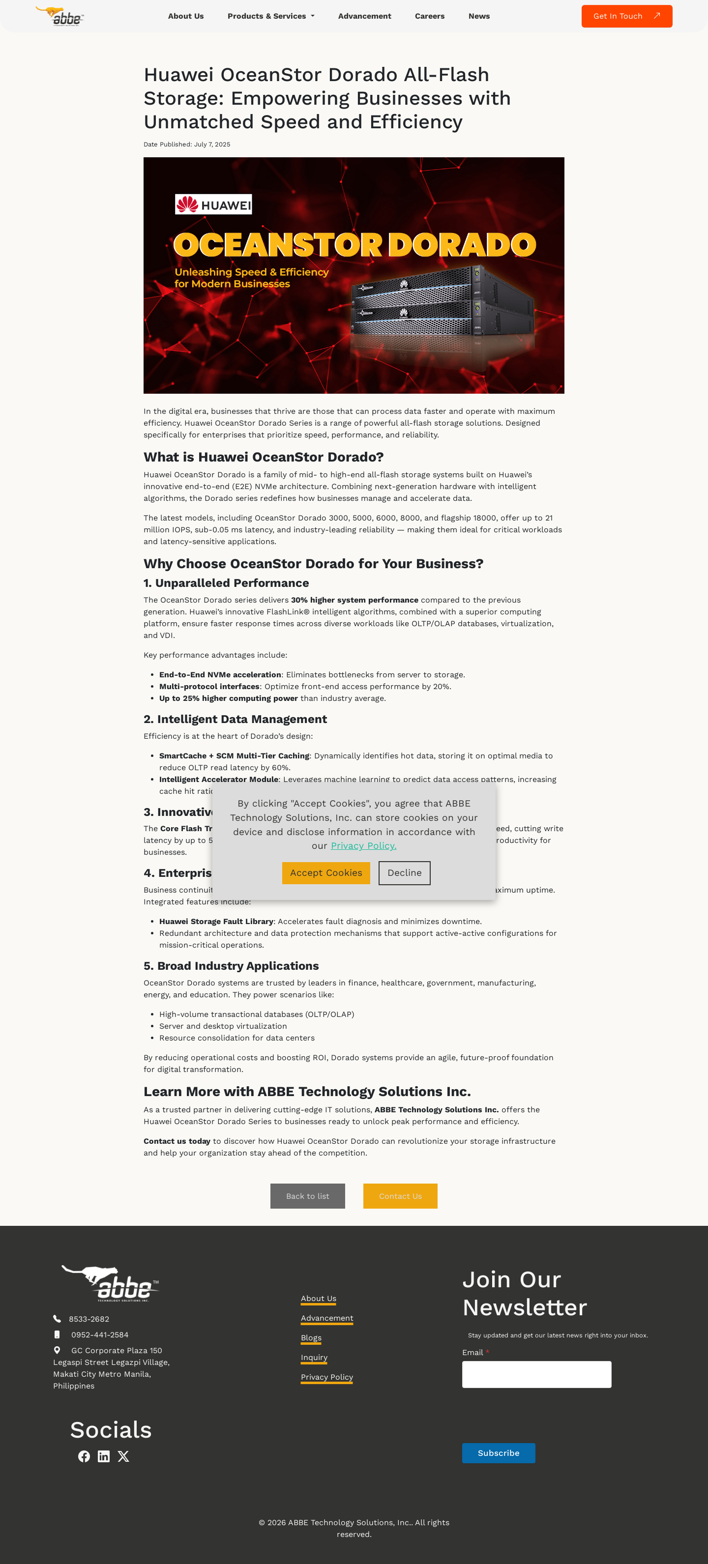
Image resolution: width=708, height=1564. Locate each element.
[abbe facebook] (88, 1457)
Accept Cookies (326, 872)
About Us (186, 16)
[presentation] (537, 1441)
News (479, 16)
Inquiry (314, 1357)
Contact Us (400, 1196)
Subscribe (499, 1453)
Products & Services (268, 16)
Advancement (364, 16)
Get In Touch (627, 16)
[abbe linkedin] (108, 1457)
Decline (404, 872)
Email (476, 1352)
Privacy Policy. (364, 845)
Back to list (307, 1196)
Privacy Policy (327, 1377)
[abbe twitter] (127, 1457)
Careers (430, 16)
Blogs (311, 1337)
